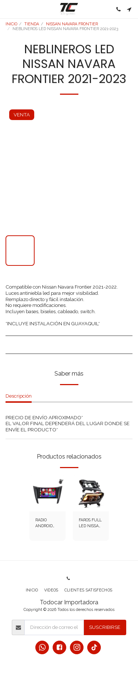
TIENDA (31, 24)
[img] (47, 493)
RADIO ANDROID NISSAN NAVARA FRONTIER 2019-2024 (45, 523)
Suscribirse (104, 627)
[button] (8, 9)
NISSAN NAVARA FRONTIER (72, 24)
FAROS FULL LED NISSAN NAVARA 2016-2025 (90, 523)
